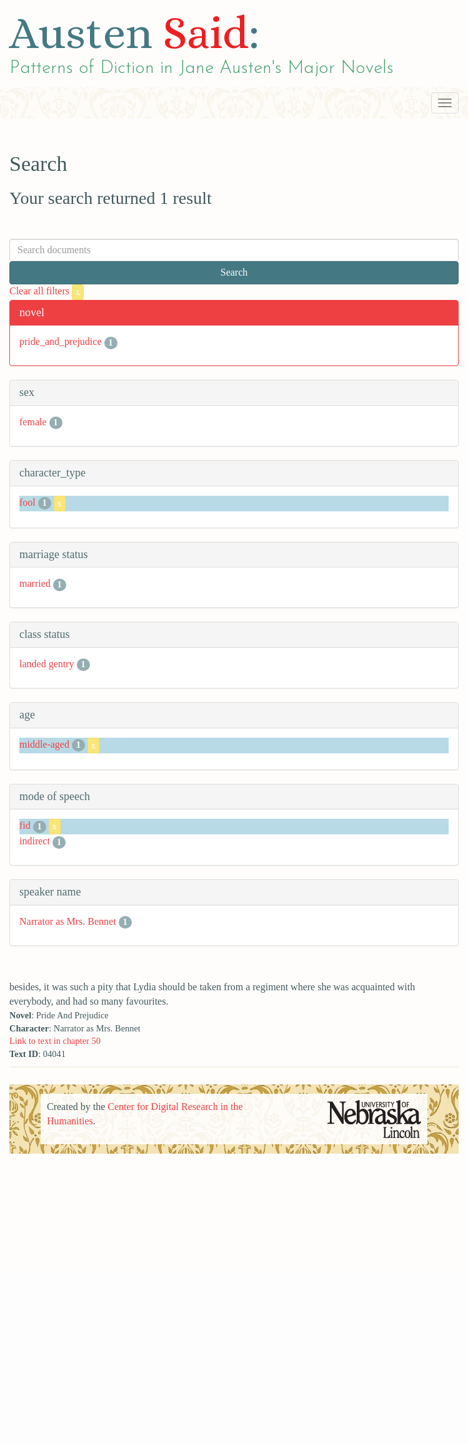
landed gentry (46, 664)
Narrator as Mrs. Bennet (67, 921)
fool (27, 502)
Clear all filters (46, 291)
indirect (34, 841)
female (33, 422)
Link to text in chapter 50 (55, 1041)
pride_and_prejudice (60, 341)
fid (25, 826)
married (35, 583)
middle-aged (44, 744)
